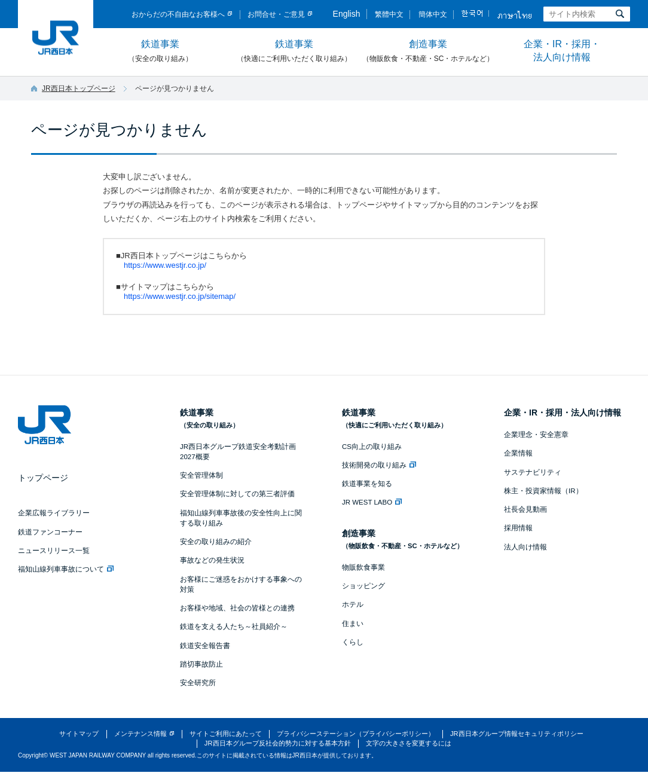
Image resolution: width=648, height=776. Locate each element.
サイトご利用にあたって (225, 733)
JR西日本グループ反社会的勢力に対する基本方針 (277, 743)
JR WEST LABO (372, 502)
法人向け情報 (525, 547)
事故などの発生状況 (212, 560)
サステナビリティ (532, 472)
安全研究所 (198, 682)
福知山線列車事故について (66, 569)
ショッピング (363, 585)
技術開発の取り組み (379, 465)
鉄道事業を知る (367, 483)
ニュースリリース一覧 (54, 550)
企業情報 (518, 453)
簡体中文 (432, 14)
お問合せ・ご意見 (276, 14)
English (346, 14)
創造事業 (428, 51)
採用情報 (518, 527)
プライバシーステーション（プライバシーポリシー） (356, 733)
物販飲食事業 (363, 567)
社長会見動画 (525, 509)
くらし (352, 642)
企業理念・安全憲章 (536, 434)
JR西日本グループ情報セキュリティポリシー (516, 733)
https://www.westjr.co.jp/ (165, 265)
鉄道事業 (160, 51)
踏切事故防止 (201, 664)
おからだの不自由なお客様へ (178, 14)
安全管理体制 (201, 475)
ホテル (352, 604)
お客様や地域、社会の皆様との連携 (237, 608)
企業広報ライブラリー (54, 513)
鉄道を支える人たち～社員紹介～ (234, 626)
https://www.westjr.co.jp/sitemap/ (180, 296)
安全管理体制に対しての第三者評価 (237, 493)
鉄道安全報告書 (205, 645)
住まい (352, 623)
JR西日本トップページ (78, 88)
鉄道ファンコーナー (50, 532)
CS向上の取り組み (372, 446)
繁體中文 (389, 14)
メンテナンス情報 (140, 733)
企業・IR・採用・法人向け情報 (562, 50)
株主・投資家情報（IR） (543, 490)
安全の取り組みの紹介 (216, 541)
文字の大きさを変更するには (408, 743)
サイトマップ (79, 733)
